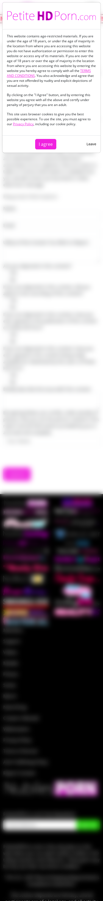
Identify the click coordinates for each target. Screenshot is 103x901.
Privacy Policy (23, 124)
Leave (91, 143)
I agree (46, 144)
